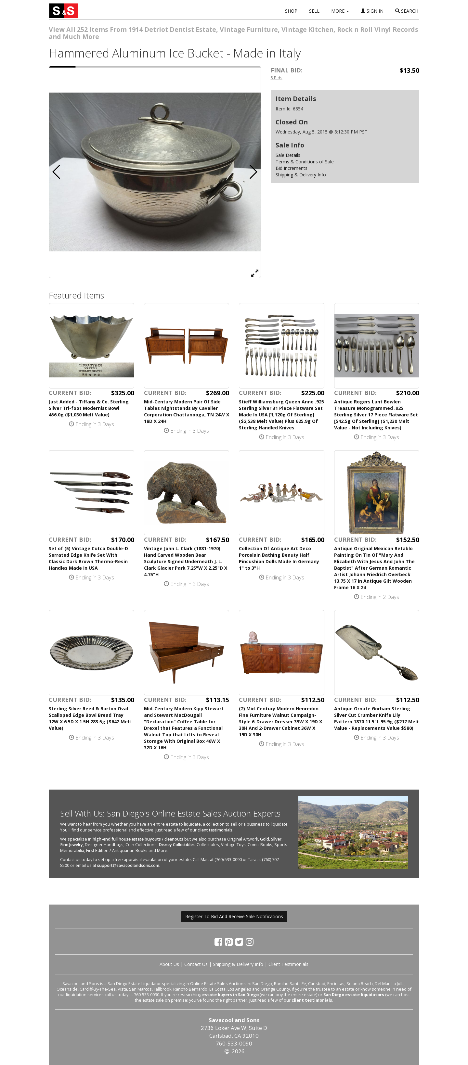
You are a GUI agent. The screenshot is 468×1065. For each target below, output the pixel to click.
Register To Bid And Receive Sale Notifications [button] (234, 916)
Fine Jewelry (71, 844)
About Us (169, 964)
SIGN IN (372, 11)
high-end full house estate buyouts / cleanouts (138, 839)
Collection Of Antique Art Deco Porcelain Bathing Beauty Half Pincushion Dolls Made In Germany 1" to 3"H (279, 558)
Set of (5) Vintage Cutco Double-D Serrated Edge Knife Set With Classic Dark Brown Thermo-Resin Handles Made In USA (88, 558)
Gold (264, 839)
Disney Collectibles (177, 844)
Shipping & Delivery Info (301, 174)
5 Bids (276, 77)
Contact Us (196, 964)
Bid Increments (291, 168)
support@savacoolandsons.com (128, 865)
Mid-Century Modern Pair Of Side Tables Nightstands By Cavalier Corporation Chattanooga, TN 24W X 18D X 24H (186, 411)
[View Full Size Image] (254, 272)
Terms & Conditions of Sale (305, 161)
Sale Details (288, 155)
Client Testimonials (288, 964)
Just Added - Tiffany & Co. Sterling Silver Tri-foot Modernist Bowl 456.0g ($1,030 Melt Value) (89, 408)
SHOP (291, 11)
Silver (276, 839)
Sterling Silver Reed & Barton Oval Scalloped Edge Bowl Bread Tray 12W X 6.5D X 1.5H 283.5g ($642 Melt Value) (90, 718)
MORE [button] (340, 11)
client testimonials (215, 830)
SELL (314, 11)
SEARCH (406, 11)
